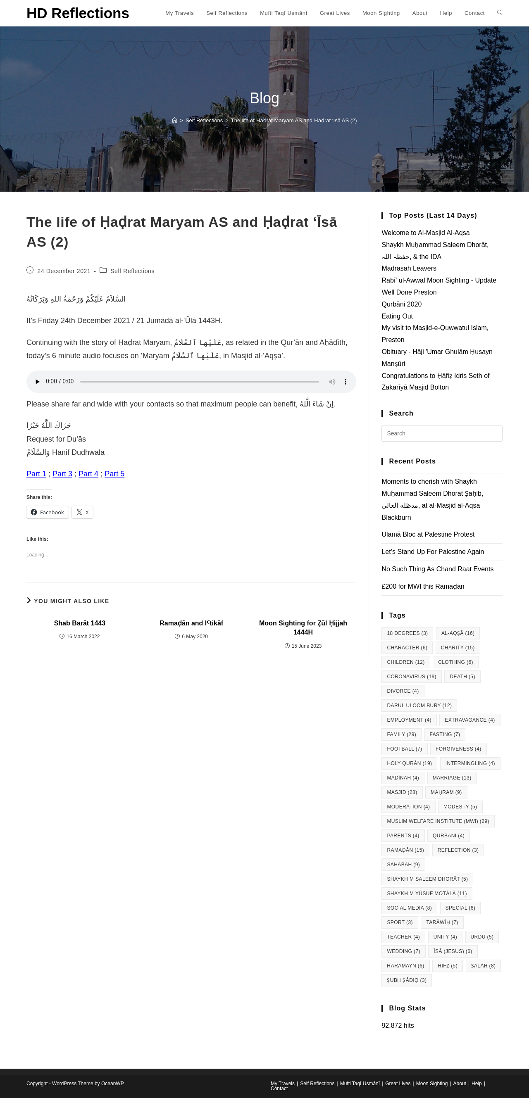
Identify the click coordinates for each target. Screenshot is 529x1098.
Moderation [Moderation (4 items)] (408, 807)
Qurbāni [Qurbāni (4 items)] (449, 836)
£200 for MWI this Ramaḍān (422, 586)
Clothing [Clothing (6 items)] (455, 662)
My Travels (283, 1083)
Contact (279, 1088)
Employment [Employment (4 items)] (409, 720)
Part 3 (62, 474)
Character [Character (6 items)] (407, 648)
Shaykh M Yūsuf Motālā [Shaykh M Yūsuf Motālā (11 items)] (427, 893)
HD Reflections (77, 13)
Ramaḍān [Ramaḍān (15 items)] (405, 850)
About (459, 1083)
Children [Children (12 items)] (405, 662)
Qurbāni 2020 (401, 304)
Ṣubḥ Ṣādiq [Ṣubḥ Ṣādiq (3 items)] (407, 980)
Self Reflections (132, 271)
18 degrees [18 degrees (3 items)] (407, 633)
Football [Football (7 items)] (404, 749)
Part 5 (114, 474)
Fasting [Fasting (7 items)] (445, 734)
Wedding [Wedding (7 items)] (403, 951)
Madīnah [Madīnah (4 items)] (403, 778)
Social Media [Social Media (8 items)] (409, 908)
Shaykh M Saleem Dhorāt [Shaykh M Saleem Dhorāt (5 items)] (427, 879)
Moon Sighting (432, 1083)
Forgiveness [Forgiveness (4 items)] (458, 749)
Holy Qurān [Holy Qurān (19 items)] (409, 763)
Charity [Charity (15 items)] (458, 648)
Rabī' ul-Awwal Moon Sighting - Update (438, 280)
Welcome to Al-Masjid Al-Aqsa (425, 232)
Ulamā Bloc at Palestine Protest (427, 534)
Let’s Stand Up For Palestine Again (432, 551)
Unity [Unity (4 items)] (445, 937)
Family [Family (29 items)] (401, 734)
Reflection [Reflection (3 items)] (458, 850)
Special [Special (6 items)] (461, 908)
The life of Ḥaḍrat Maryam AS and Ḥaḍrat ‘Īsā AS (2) (294, 120)
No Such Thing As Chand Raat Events (437, 569)
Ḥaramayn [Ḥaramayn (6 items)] (405, 966)
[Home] (174, 120)
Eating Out (397, 316)
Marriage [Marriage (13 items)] (452, 778)
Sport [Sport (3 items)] (400, 922)
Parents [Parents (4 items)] (403, 836)
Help (477, 1083)
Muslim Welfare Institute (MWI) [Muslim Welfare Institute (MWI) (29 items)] (438, 821)
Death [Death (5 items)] (462, 677)
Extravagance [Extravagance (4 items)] (470, 720)
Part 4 (88, 474)
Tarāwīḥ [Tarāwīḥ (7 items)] (442, 922)
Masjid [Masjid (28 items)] (402, 792)
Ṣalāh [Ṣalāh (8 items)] (483, 966)
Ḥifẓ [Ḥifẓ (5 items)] (448, 966)
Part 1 (36, 474)
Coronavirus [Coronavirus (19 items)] (411, 677)
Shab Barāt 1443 (80, 623)
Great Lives (397, 1083)
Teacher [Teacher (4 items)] (403, 937)
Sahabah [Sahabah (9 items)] (403, 864)
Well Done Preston (408, 292)
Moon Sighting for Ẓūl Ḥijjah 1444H (303, 628)
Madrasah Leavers (408, 268)
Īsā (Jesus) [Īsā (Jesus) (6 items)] (453, 951)
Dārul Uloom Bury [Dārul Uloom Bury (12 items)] (419, 705)
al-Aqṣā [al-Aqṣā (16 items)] (458, 633)
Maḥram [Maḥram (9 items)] (446, 792)
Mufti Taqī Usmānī (360, 1083)
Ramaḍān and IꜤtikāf (191, 623)
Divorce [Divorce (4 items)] (403, 691)
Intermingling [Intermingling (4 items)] (470, 763)
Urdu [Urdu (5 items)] (482, 937)
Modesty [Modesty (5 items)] (460, 807)
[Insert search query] (442, 433)
